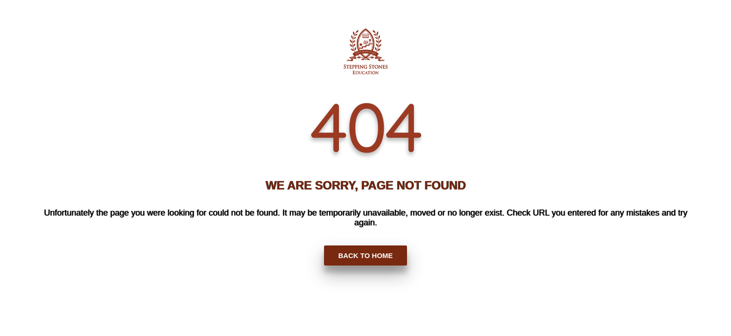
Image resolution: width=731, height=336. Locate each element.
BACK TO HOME (365, 255)
